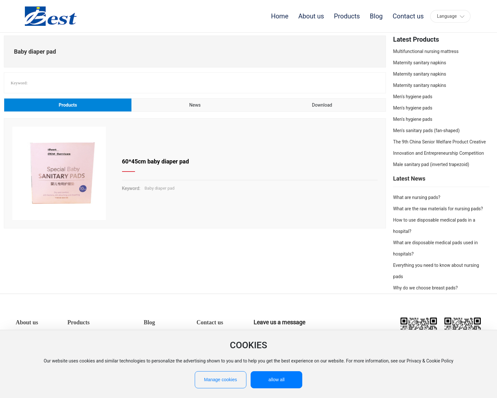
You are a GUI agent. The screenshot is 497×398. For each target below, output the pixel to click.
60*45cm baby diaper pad (155, 161)
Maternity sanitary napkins (419, 62)
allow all (276, 379)
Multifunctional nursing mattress (426, 51)
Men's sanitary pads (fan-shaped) (426, 130)
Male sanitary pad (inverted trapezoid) (431, 164)
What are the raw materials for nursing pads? (438, 208)
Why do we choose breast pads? (425, 287)
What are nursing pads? (416, 197)
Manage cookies (220, 379)
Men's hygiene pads (412, 96)
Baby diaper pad (160, 188)
